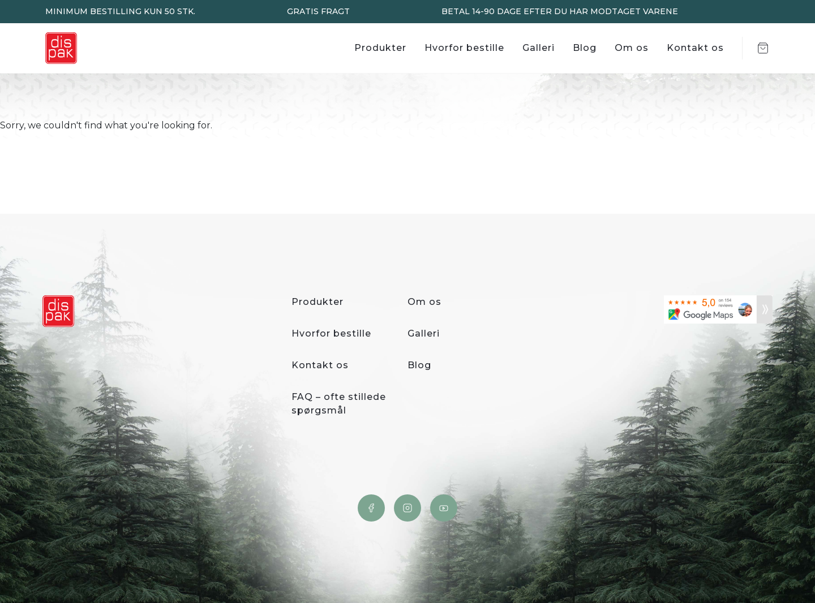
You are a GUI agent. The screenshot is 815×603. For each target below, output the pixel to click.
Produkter (380, 47)
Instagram (407, 508)
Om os (632, 47)
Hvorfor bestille (464, 47)
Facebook (371, 508)
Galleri (538, 47)
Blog (585, 47)
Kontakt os (695, 47)
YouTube (443, 508)
